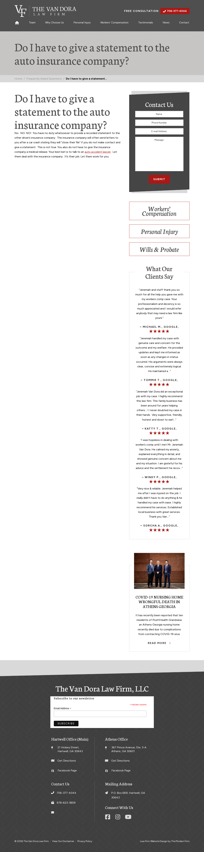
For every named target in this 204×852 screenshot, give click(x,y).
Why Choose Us (54, 22)
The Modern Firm (180, 841)
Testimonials (145, 22)
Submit (159, 179)
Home (17, 22)
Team (32, 22)
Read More (157, 643)
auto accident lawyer (98, 151)
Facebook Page (67, 770)
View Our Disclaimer (63, 841)
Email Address (62, 708)
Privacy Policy (84, 841)
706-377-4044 (177, 11)
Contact (184, 22)
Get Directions (66, 760)
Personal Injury (82, 22)
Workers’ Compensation (114, 22)
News (166, 22)
